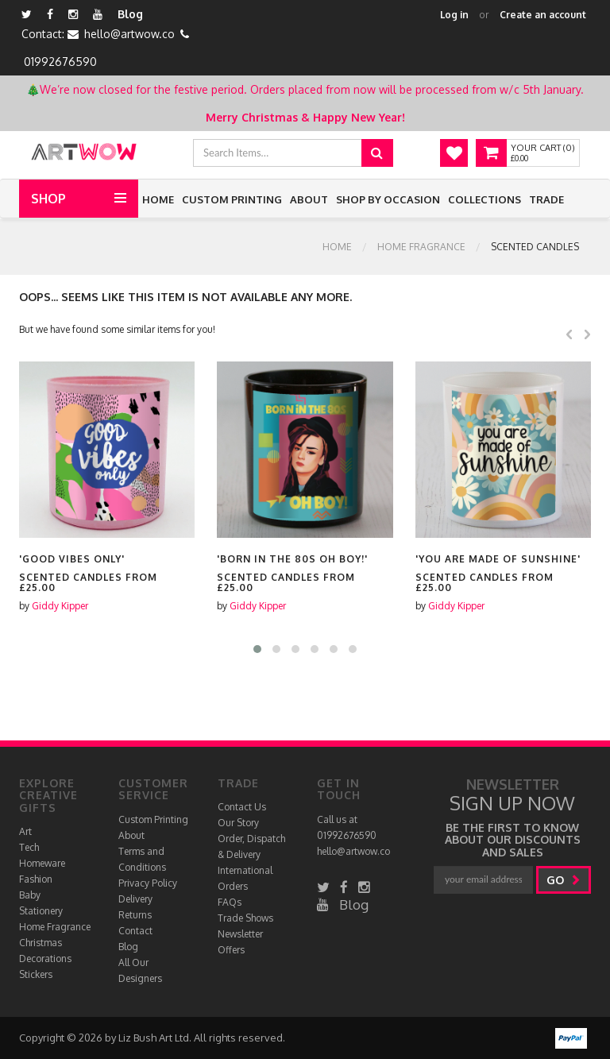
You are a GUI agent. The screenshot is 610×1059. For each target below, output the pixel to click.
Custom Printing (232, 199)
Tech (29, 847)
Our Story (238, 823)
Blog (130, 14)
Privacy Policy (147, 883)
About (309, 199)
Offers (231, 950)
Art (25, 831)
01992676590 (60, 61)
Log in (454, 15)
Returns (135, 915)
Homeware (42, 863)
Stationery (41, 911)
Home (158, 199)
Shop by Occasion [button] (388, 199)
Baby (30, 895)
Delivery (135, 899)
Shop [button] (48, 199)
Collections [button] (484, 199)
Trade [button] (546, 199)
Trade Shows (245, 918)
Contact (135, 931)
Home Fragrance (421, 247)
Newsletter (240, 934)
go (563, 880)
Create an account (543, 15)
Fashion (35, 879)
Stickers (35, 974)
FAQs (229, 902)
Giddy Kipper (60, 606)
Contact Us (242, 807)
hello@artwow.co (129, 34)
